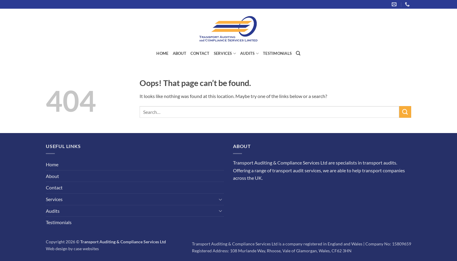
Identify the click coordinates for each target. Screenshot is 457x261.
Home (162, 53)
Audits (249, 53)
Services (225, 53)
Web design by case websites (72, 248)
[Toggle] (220, 199)
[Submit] (405, 112)
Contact (200, 53)
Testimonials (277, 53)
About (179, 53)
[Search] (298, 53)
